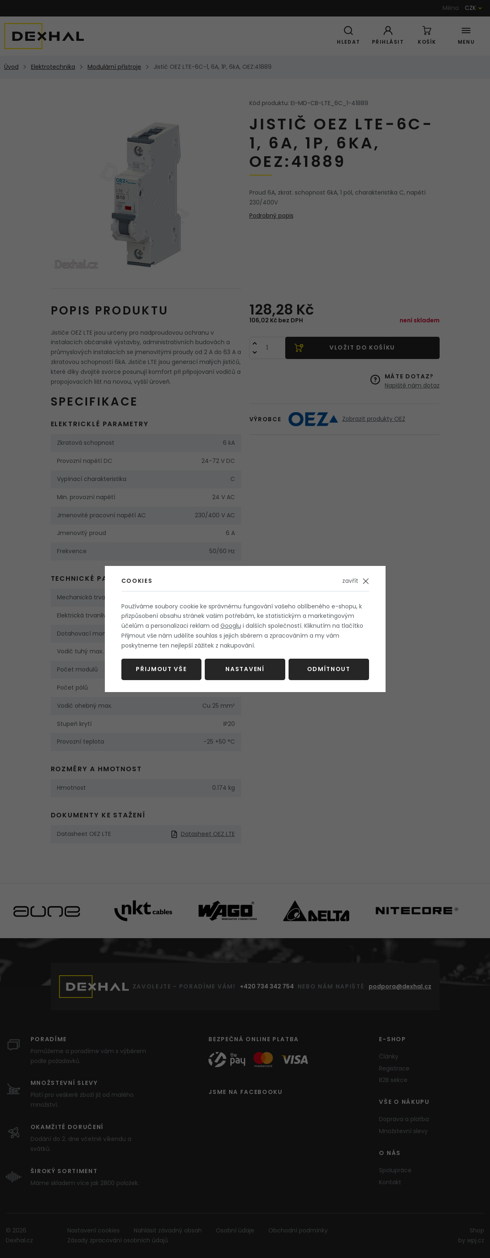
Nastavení (244, 669)
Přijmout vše (161, 669)
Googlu (230, 626)
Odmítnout (328, 669)
